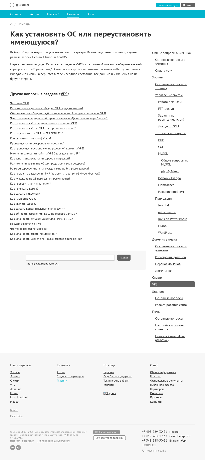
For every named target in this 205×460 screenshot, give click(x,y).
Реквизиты (156, 393)
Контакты (156, 401)
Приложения (164, 198)
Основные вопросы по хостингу (171, 86)
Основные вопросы (169, 298)
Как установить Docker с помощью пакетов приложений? (46, 239)
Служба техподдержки (118, 376)
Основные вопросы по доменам (171, 248)
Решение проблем (171, 192)
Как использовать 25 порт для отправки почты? (40, 178)
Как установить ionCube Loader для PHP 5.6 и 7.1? (41, 218)
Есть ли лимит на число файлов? (30, 138)
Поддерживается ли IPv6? (26, 223)
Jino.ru (14, 410)
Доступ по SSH (168, 126)
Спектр (157, 277)
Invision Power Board (172, 219)
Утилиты (109, 385)
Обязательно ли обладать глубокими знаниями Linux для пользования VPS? (58, 113)
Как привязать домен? (24, 188)
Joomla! (163, 205)
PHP (161, 140)
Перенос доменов (168, 264)
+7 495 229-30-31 (155, 432)
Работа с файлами (170, 102)
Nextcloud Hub (19, 397)
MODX (162, 226)
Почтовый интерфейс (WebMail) (170, 338)
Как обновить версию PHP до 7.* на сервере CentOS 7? (44, 213)
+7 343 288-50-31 (155, 440)
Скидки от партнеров (70, 376)
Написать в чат (108, 432)
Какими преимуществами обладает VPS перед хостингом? (46, 108)
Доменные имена (164, 239)
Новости (155, 376)
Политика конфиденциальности (53, 440)
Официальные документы (166, 380)
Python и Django (169, 178)
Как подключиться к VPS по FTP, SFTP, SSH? (36, 133)
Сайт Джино (11, 24)
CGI (160, 147)
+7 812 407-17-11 (155, 436)
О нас (90, 14)
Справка (109, 372)
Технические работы (116, 380)
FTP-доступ (166, 109)
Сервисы (16, 14)
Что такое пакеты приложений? (29, 229)
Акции (34, 14)
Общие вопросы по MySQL (175, 162)
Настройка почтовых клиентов (170, 327)
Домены (15, 376)
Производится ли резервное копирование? (37, 143)
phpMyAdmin (170, 171)
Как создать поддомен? (25, 193)
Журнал (111, 393)
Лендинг (158, 291)
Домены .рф (163, 271)
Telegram (18, 447)
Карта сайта (16, 415)
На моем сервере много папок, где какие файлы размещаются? (49, 168)
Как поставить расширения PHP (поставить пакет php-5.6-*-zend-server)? (55, 173)
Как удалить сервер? (23, 203)
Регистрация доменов (170, 257)
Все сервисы (11, 5)
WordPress (165, 233)
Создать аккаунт (168, 5)
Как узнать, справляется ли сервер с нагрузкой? (40, 158)
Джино (22, 5)
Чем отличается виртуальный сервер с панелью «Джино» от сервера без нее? (59, 118)
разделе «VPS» (73, 64)
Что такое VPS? (19, 103)
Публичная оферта (162, 385)
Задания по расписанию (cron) (171, 117)
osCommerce (167, 212)
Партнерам (157, 389)
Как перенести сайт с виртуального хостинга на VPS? (43, 123)
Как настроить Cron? (23, 198)
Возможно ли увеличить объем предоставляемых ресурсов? (47, 163)
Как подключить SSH (47, 264)
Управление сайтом (169, 95)
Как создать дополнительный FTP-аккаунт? (37, 208)
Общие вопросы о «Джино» (172, 53)
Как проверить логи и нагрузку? (30, 183)
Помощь (73, 14)
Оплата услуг (164, 70)
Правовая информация (22, 440)
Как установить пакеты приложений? (33, 234)
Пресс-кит (156, 397)
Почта (156, 312)
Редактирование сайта (171, 305)
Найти (124, 258)
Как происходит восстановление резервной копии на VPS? (47, 148)
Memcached (166, 185)
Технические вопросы (170, 133)
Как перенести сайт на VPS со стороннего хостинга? (43, 128)
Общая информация (163, 372)
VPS (64, 93)
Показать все (149, 444)
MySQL (163, 153)
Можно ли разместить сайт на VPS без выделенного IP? (45, 153)
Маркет (14, 401)
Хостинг (157, 77)
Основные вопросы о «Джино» (170, 62)
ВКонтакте (12, 447)
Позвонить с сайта (156, 450)
